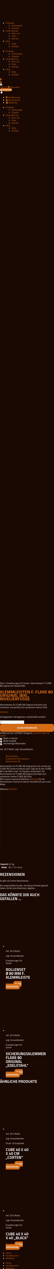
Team (14, 36)
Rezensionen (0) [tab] (13, 442)
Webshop (10, 939)
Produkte (10, 23)
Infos (8, 41)
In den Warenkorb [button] (13, 666)
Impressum (11, 1012)
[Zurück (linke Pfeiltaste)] (1, 1268)
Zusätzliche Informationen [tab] (18, 440)
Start (2, 364)
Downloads (11, 1009)
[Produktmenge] (12, 403)
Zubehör (15, 28)
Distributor (11, 984)
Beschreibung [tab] (12, 437)
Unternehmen (12, 30)
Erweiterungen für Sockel (17, 364)
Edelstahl (12, 470)
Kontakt (15, 46)
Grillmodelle (17, 25)
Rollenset (34, 460)
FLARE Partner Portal (15, 987)
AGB (8, 1014)
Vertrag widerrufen (14, 1022)
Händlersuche (12, 936)
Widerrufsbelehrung (15, 1020)
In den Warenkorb (27, 409)
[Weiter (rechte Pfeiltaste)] (3, 1268)
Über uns (16, 33)
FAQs (14, 43)
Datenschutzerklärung (16, 1017)
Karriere (15, 38)
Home (8, 934)
